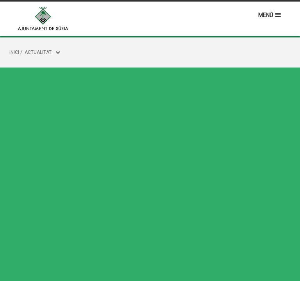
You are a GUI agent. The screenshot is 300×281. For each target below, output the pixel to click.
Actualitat (38, 52)
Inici (14, 52)
